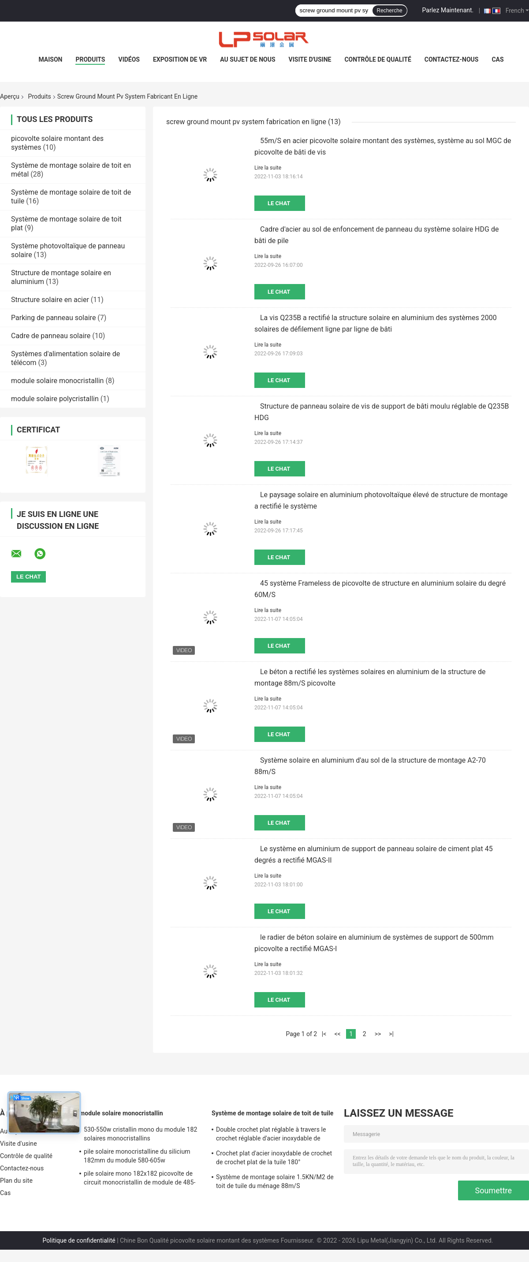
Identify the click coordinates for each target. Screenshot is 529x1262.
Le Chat (279, 203)
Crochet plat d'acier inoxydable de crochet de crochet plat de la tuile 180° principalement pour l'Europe (274, 1159)
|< (324, 1033)
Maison (50, 59)
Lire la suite (267, 168)
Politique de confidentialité (79, 1240)
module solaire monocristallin (57, 380)
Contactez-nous (452, 59)
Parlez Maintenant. (448, 10)
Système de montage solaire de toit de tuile (273, 1113)
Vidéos (129, 59)
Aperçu (9, 96)
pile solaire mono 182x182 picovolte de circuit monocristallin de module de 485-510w (139, 1179)
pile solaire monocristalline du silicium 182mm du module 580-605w (137, 1156)
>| (391, 1033)
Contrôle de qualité (377, 59)
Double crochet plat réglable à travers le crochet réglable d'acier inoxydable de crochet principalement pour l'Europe (271, 1135)
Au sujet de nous (247, 59)
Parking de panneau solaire (53, 318)
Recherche (389, 10)
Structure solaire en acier (50, 299)
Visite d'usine (310, 59)
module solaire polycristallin (55, 399)
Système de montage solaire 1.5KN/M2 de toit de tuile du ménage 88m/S (275, 1181)
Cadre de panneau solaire (50, 336)
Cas (497, 59)
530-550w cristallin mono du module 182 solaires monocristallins (140, 1134)
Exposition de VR (180, 59)
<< (337, 1033)
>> (378, 1033)
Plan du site (16, 1180)
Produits (90, 59)
